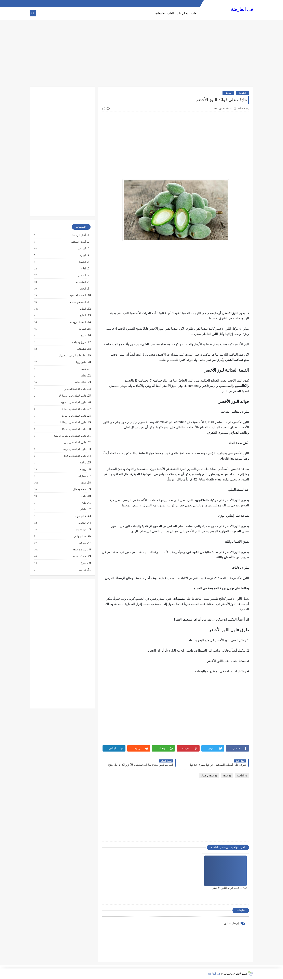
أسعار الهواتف (78, 241)
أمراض (82, 248)
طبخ (83, 502)
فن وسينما (80, 529)
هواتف (82, 569)
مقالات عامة (79, 556)
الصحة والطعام (77, 302)
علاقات (82, 522)
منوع (83, 563)
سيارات (81, 476)
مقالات (82, 543)
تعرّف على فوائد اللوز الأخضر (229, 887)
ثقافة (83, 375)
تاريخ (83, 335)
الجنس (82, 288)
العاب (170, 13)
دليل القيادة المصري (74, 389)
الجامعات (81, 282)
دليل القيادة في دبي (75, 442)
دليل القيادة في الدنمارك (72, 395)
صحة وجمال (209, 775)
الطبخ (82, 315)
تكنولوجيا (81, 362)
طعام (83, 509)
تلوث (83, 369)
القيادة (82, 328)
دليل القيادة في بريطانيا (72, 422)
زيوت (83, 469)
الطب (82, 308)
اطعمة (242, 92)
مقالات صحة (79, 549)
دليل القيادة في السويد (73, 402)
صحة (228, 92)
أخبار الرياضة (78, 235)
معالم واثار (182, 13)
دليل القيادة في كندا (75, 456)
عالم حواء (80, 516)
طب (193, 13)
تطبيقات (160, 13)
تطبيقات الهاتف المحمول (72, 355)
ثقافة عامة (80, 382)
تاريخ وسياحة (79, 342)
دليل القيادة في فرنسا (73, 449)
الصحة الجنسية (77, 295)
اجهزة (82, 255)
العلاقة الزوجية (78, 322)
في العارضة (242, 9)
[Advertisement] (141, 55)
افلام (83, 268)
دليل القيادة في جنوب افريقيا (70, 435)
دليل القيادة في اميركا (74, 415)
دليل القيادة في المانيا (74, 409)
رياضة (82, 462)
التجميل (81, 275)
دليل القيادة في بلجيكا (74, 429)
